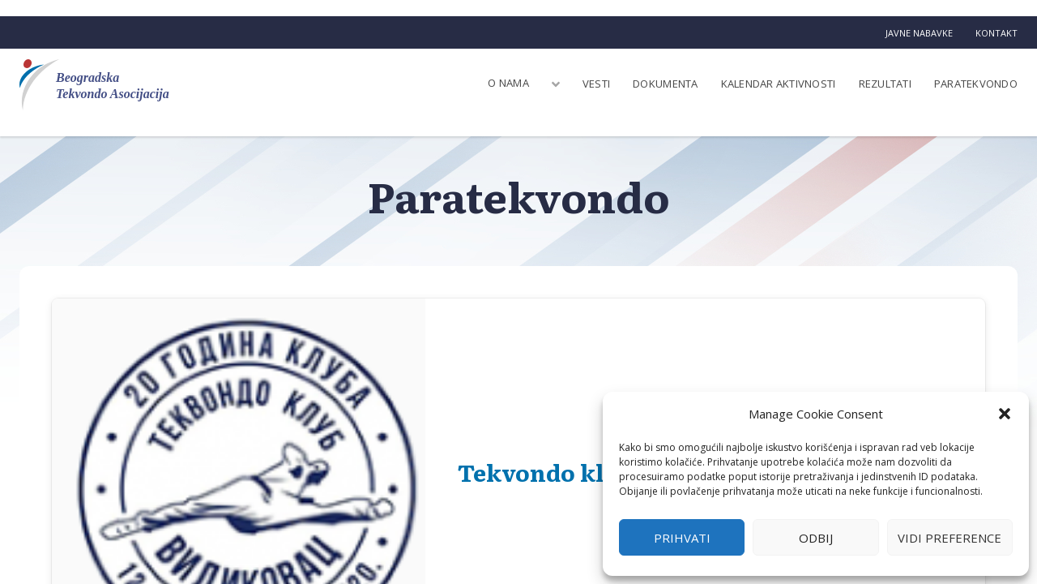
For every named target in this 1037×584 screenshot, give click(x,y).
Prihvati (682, 538)
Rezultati (885, 83)
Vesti (596, 83)
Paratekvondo (976, 83)
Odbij (816, 538)
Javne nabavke (919, 32)
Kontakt (996, 32)
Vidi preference (949, 538)
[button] (1004, 414)
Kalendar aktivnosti (778, 83)
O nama (508, 82)
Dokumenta (665, 83)
